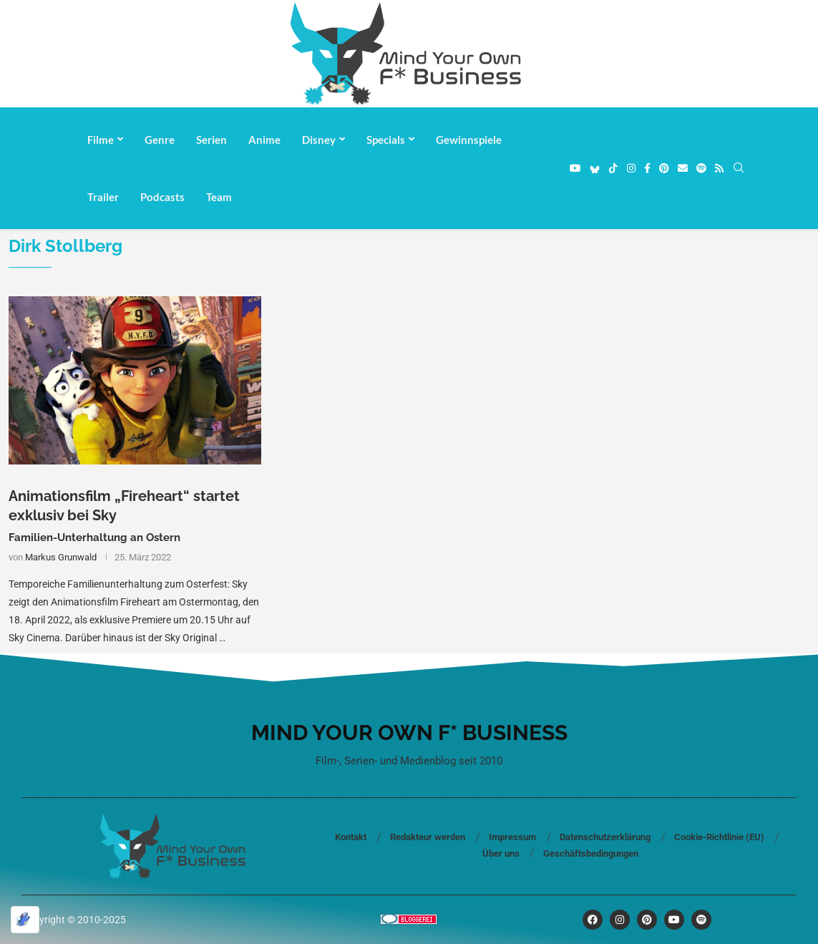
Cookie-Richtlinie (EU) (719, 837)
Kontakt (350, 837)
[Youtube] (575, 168)
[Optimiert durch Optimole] (25, 919)
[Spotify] (701, 168)
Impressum (512, 837)
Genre (160, 139)
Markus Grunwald (61, 557)
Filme (100, 139)
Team (219, 196)
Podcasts (162, 196)
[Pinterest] (664, 168)
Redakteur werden (427, 837)
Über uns (501, 853)
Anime (264, 139)
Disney (319, 139)
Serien (211, 139)
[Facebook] (647, 168)
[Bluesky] (594, 168)
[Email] (682, 168)
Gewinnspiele (469, 139)
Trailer (103, 196)
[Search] (738, 168)
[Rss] (719, 168)
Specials (385, 139)
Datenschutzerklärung (605, 837)
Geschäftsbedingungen (590, 853)
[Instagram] (631, 168)
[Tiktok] (613, 168)
